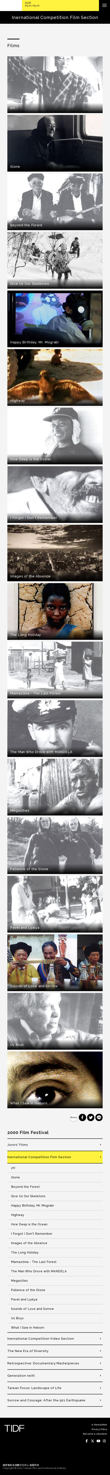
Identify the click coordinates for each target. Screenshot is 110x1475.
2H (13, 1168)
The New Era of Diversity (27, 1351)
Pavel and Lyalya (24, 1299)
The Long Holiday (25, 1252)
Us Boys (17, 1318)
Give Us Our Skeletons (28, 1196)
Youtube (98, 1441)
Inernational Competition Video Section (40, 1338)
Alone (15, 1177)
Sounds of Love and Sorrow (32, 1309)
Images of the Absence (29, 1243)
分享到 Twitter (90, 1117)
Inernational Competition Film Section (39, 1157)
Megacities (19, 1280)
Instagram (104, 1441)
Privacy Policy (99, 1429)
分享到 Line (99, 1117)
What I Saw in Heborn (27, 1327)
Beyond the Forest (25, 1187)
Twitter (92, 1441)
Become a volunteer (95, 1433)
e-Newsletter (99, 1424)
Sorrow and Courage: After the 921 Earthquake (46, 1400)
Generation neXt (21, 1375)
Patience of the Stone (28, 1290)
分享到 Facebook (82, 1117)
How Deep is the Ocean (29, 1224)
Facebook (87, 1441)
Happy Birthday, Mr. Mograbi (32, 1205)
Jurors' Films (17, 1145)
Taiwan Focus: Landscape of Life (34, 1388)
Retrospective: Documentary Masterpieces (43, 1363)
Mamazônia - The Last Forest (34, 1262)
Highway (17, 1215)
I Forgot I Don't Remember (31, 1233)
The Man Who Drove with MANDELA (39, 1271)
